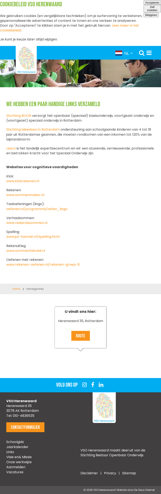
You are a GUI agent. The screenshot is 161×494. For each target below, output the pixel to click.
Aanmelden (15, 467)
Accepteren (152, 2)
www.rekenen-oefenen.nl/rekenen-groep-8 (43, 264)
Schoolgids (15, 441)
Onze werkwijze (19, 462)
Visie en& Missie (19, 457)
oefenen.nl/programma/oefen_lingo (37, 209)
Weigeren (151, 15)
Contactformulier (25, 427)
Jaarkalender (17, 447)
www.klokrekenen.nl (22, 181)
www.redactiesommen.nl (26, 222)
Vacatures (14, 472)
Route (80, 336)
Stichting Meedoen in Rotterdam (33, 129)
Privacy (110, 473)
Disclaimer (89, 473)
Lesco (11, 148)
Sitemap (129, 473)
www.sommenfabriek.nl (25, 250)
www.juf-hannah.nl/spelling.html (33, 236)
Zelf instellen (152, 8)
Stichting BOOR (18, 115)
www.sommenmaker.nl (25, 194)
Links (10, 452)
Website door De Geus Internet (136, 490)
